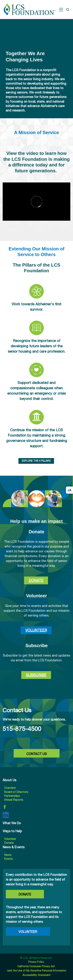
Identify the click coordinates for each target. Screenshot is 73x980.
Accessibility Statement (36, 975)
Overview (10, 787)
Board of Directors (16, 791)
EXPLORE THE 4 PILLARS (36, 460)
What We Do (12, 823)
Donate (36, 580)
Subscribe (36, 675)
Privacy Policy (36, 961)
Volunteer (36, 630)
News (7, 854)
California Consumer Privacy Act (36, 966)
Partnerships (12, 795)
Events (8, 858)
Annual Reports (13, 799)
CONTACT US (36, 754)
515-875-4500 (22, 728)
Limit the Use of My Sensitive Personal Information (36, 970)
